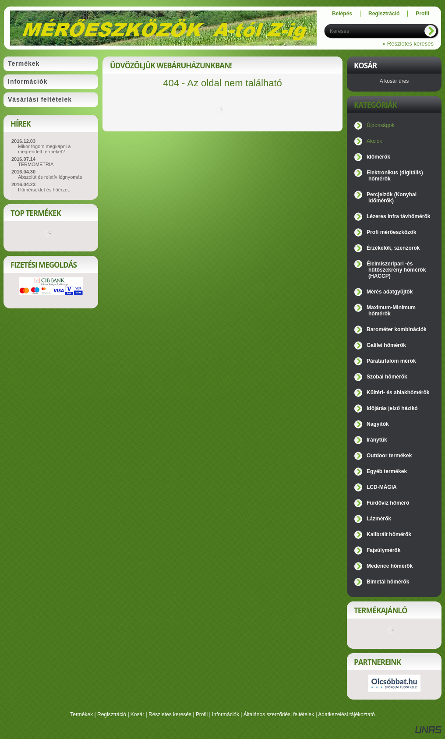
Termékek (81, 714)
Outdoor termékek (389, 456)
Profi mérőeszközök (391, 232)
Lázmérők (379, 519)
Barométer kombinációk (397, 329)
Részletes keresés (169, 714)
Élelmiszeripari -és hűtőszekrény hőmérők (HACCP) (396, 270)
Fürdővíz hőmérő (388, 503)
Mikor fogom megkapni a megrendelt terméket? (44, 149)
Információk (225, 714)
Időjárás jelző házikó (392, 408)
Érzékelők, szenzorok (393, 248)
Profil (202, 714)
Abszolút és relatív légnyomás (50, 177)
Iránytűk (377, 440)
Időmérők (378, 157)
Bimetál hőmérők (388, 582)
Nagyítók (378, 424)
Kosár (137, 714)
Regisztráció (111, 714)
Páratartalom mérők (391, 361)
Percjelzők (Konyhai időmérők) (392, 197)
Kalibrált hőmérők (389, 534)
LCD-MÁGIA (382, 487)
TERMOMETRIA (35, 164)
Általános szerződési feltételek (279, 714)
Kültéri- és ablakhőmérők (398, 392)
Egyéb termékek (387, 471)
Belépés (342, 14)
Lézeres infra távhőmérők (398, 216)
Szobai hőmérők (387, 377)
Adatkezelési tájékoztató (346, 714)
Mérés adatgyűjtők (390, 292)
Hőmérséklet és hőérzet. (44, 189)
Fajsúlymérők (383, 550)
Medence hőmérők (390, 566)
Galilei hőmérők (386, 345)
